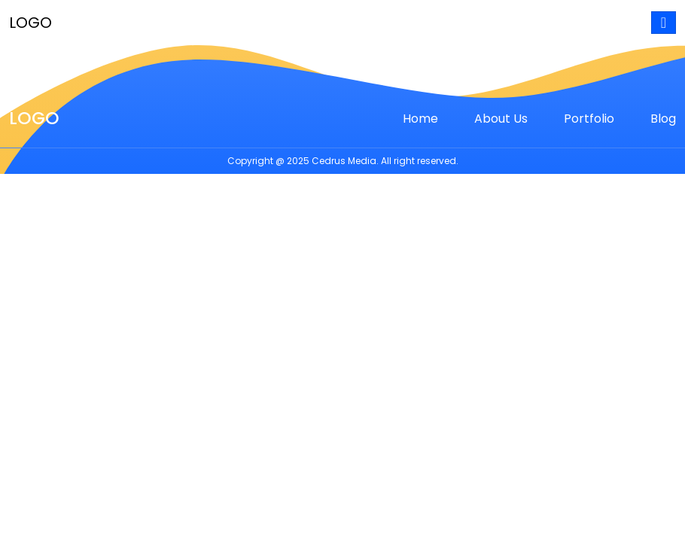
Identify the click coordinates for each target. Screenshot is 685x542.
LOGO (30, 22)
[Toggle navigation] (663, 22)
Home (420, 118)
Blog (663, 118)
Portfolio (589, 118)
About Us (501, 118)
